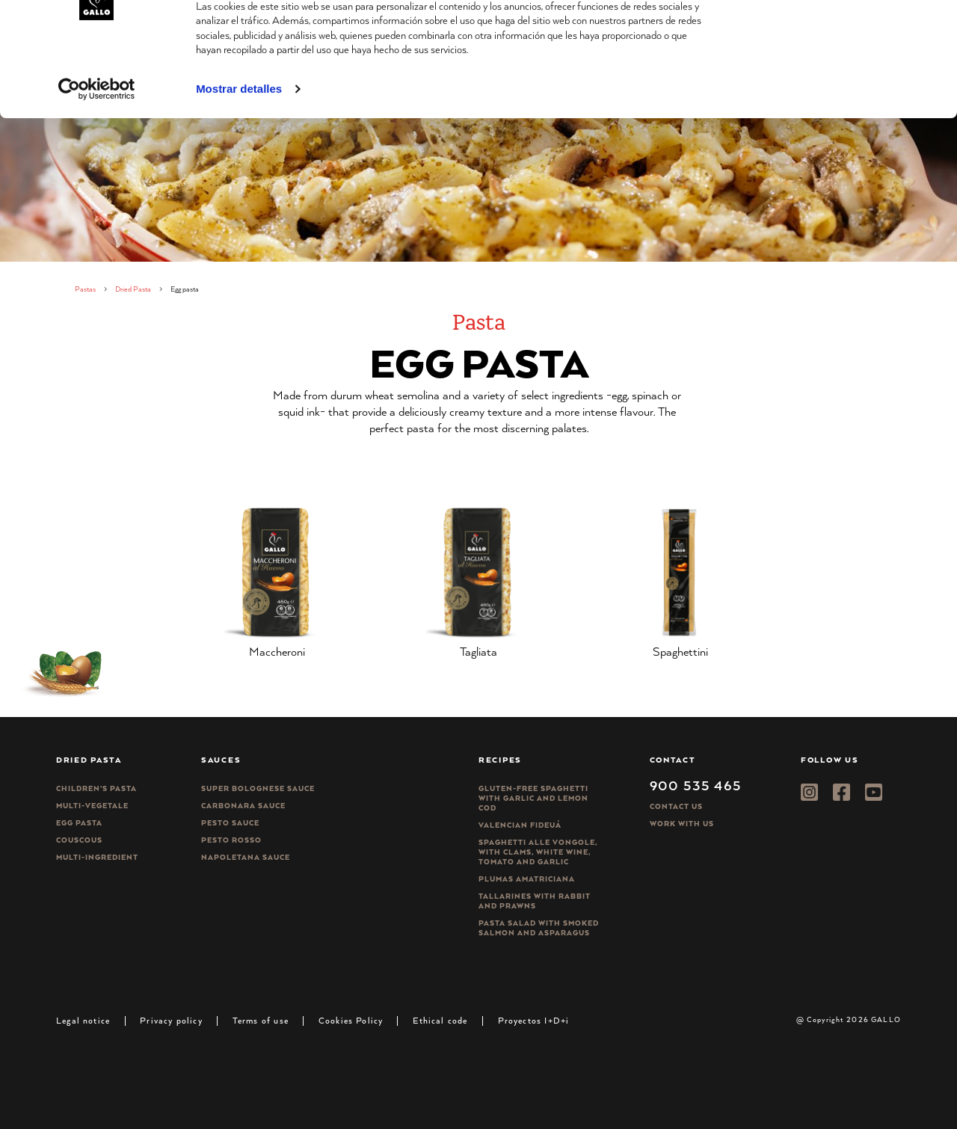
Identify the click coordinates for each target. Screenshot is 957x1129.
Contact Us (676, 806)
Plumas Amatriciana (526, 879)
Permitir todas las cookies (832, 37)
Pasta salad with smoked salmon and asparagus (538, 928)
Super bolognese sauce (258, 788)
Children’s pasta (96, 788)
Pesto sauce (230, 823)
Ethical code (440, 1020)
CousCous (79, 840)
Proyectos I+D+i (534, 1020)
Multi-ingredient (97, 857)
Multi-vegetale (92, 805)
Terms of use (261, 1020)
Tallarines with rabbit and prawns (534, 901)
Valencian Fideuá (519, 825)
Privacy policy (171, 1020)
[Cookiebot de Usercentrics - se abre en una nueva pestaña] (96, 156)
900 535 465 (696, 785)
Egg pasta (79, 823)
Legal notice (83, 1020)
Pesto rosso (231, 840)
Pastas (85, 289)
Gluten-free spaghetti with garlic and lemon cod (533, 798)
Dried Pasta (133, 289)
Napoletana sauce (245, 857)
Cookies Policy (351, 1020)
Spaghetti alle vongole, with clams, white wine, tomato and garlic (537, 852)
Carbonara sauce (243, 805)
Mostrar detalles (239, 156)
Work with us (682, 823)
